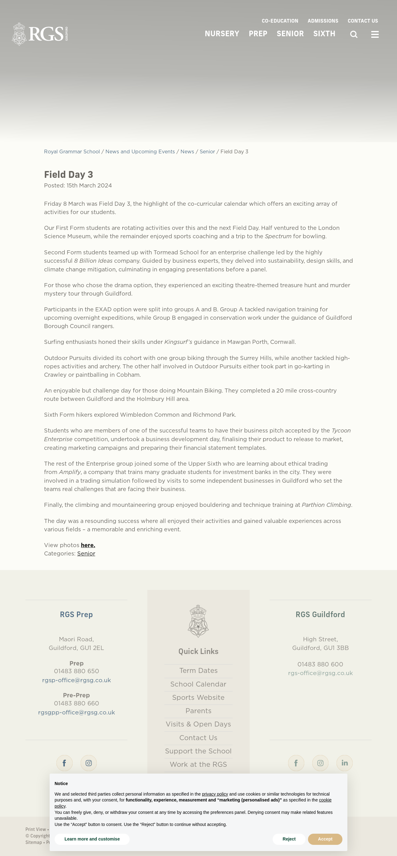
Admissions (323, 21)
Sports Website (198, 697)
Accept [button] (325, 838)
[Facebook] (64, 762)
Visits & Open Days (198, 724)
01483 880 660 (76, 703)
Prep (258, 34)
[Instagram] (89, 762)
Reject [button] (289, 838)
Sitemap (33, 843)
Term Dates (198, 670)
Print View (35, 829)
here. (88, 545)
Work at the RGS (198, 764)
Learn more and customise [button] (92, 838)
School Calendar (198, 684)
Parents (198, 710)
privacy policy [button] (215, 794)
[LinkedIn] (345, 762)
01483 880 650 (76, 671)
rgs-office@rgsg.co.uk (320, 673)
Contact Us (363, 21)
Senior (290, 34)
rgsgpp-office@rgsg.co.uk (76, 712)
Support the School (198, 751)
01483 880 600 (320, 664)
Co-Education (280, 21)
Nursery (222, 34)
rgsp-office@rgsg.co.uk (76, 680)
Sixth (324, 34)
